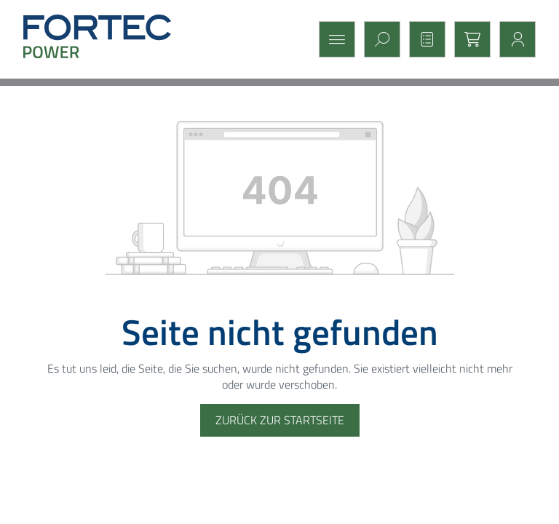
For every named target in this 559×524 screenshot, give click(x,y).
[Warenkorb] (468, 39)
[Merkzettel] (422, 39)
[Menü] (332, 39)
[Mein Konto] (513, 39)
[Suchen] (377, 39)
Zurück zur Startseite (279, 420)
